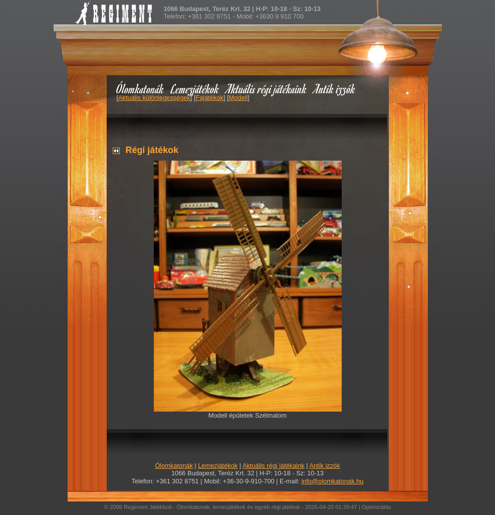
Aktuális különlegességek (154, 97)
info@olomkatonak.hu (332, 481)
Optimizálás (376, 507)
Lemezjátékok (195, 88)
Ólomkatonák (140, 88)
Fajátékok (209, 97)
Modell (238, 97)
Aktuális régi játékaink (266, 88)
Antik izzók (334, 88)
